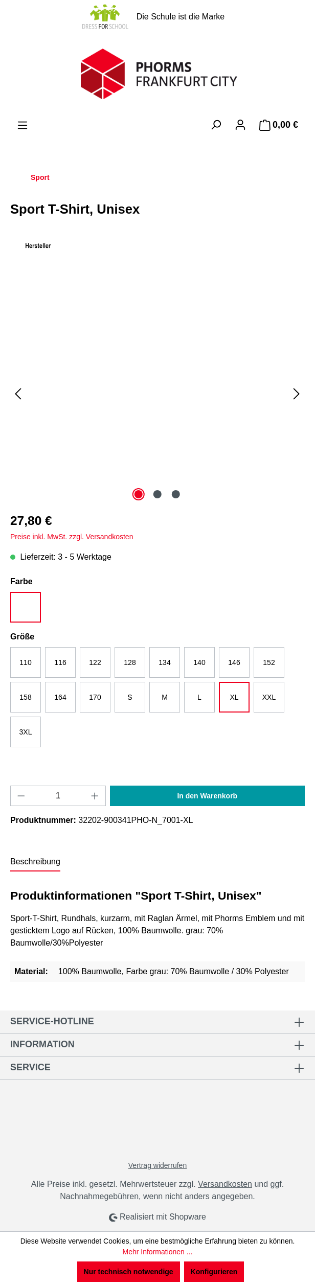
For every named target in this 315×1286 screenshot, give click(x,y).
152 (269, 662)
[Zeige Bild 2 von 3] (157, 494)
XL (234, 697)
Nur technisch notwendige (128, 1272)
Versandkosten (225, 1184)
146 (234, 662)
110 (25, 662)
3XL (25, 732)
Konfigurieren (214, 1272)
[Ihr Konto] (240, 124)
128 (130, 662)
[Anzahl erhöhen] (95, 796)
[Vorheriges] (18, 393)
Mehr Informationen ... (158, 1252)
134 (164, 662)
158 (25, 697)
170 (95, 697)
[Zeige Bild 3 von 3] (176, 494)
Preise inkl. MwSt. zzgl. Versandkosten (71, 537)
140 (199, 662)
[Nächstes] (296, 393)
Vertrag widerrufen (157, 1165)
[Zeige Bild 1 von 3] (138, 494)
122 (95, 662)
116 (60, 662)
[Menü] (22, 125)
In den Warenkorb (207, 796)
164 (60, 697)
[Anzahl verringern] (21, 796)
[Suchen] (216, 124)
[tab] (35, 862)
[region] (157, 393)
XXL (269, 697)
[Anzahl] (58, 796)
